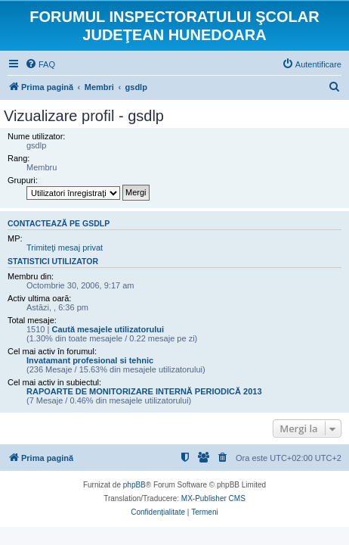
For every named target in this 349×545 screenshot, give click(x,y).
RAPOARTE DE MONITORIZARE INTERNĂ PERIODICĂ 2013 (144, 391)
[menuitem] (40, 64)
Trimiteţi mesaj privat (64, 247)
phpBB (134, 485)
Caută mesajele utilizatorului (107, 329)
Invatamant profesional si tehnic (89, 360)
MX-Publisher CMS (213, 498)
